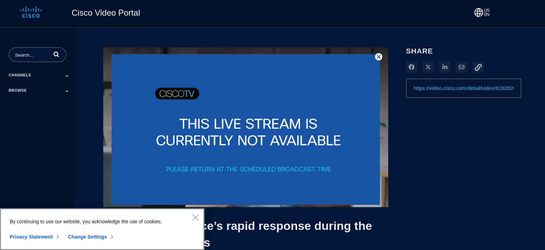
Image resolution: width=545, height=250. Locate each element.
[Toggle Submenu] (67, 75)
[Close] (195, 217)
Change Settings (87, 237)
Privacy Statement (31, 237)
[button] (56, 54)
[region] (102, 229)
